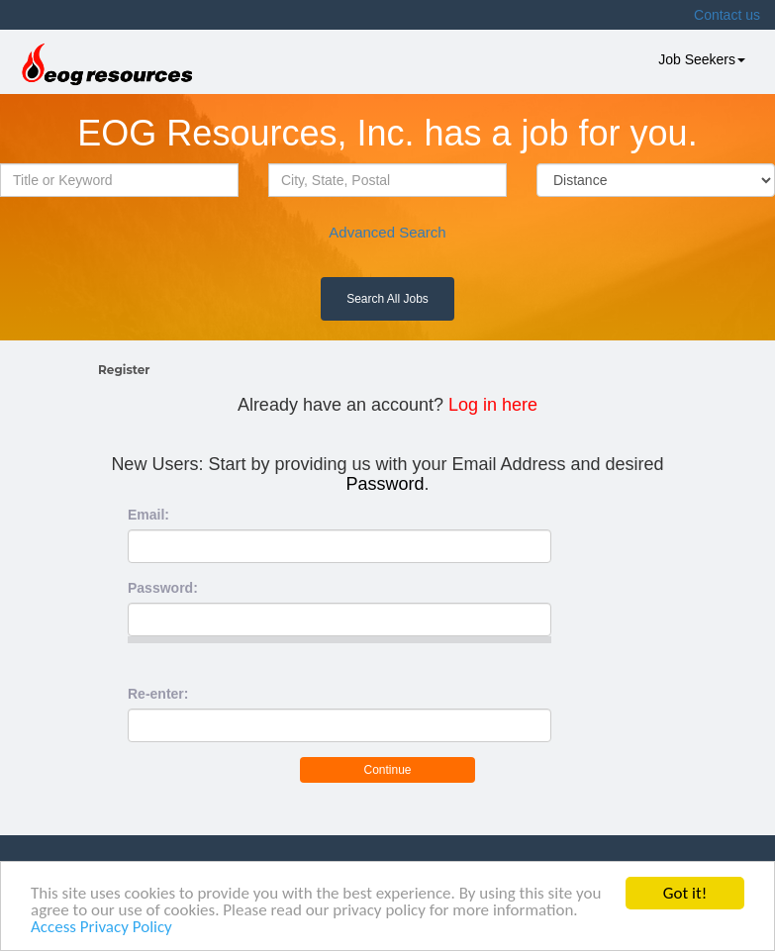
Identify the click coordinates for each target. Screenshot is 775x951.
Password (384, 484)
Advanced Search (387, 232)
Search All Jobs (387, 299)
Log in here (492, 405)
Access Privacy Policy (101, 927)
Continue (387, 770)
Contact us (727, 15)
